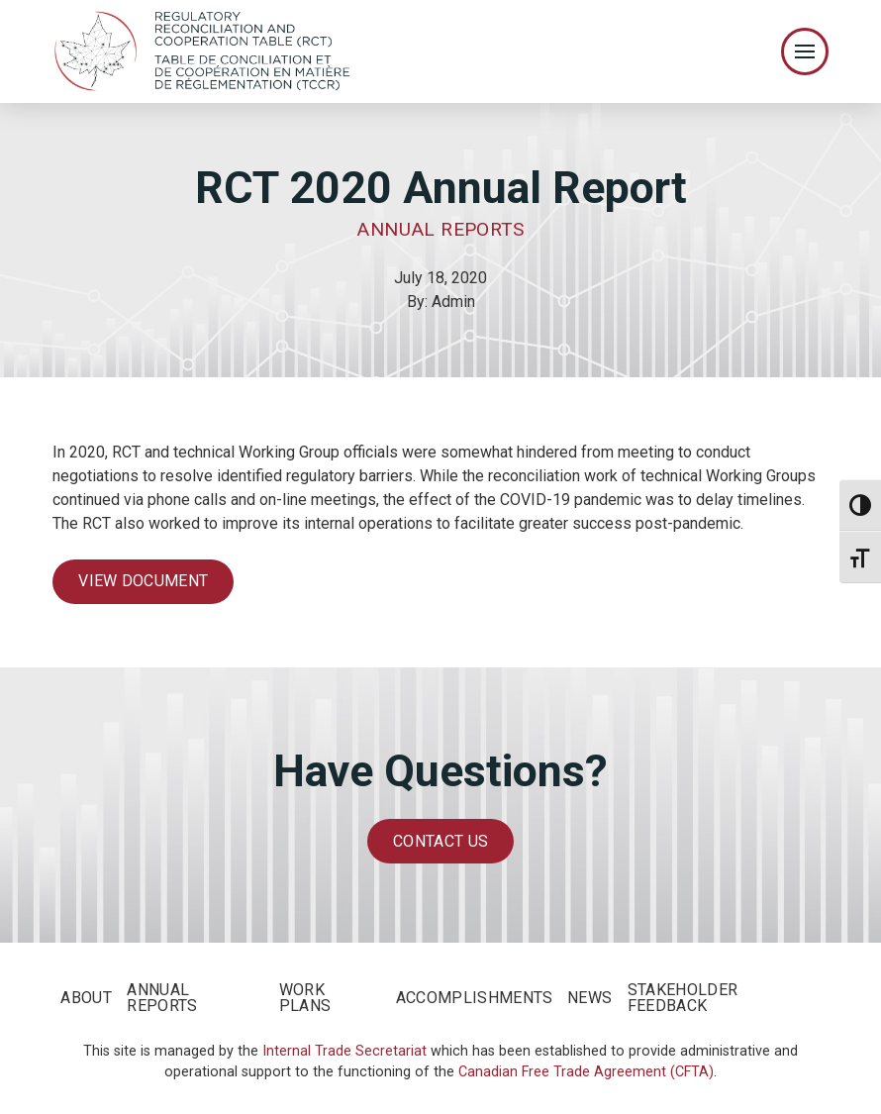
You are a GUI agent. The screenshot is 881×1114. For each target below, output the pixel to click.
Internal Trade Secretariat (344, 1051)
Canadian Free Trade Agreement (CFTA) (586, 1071)
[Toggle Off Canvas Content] (805, 51)
